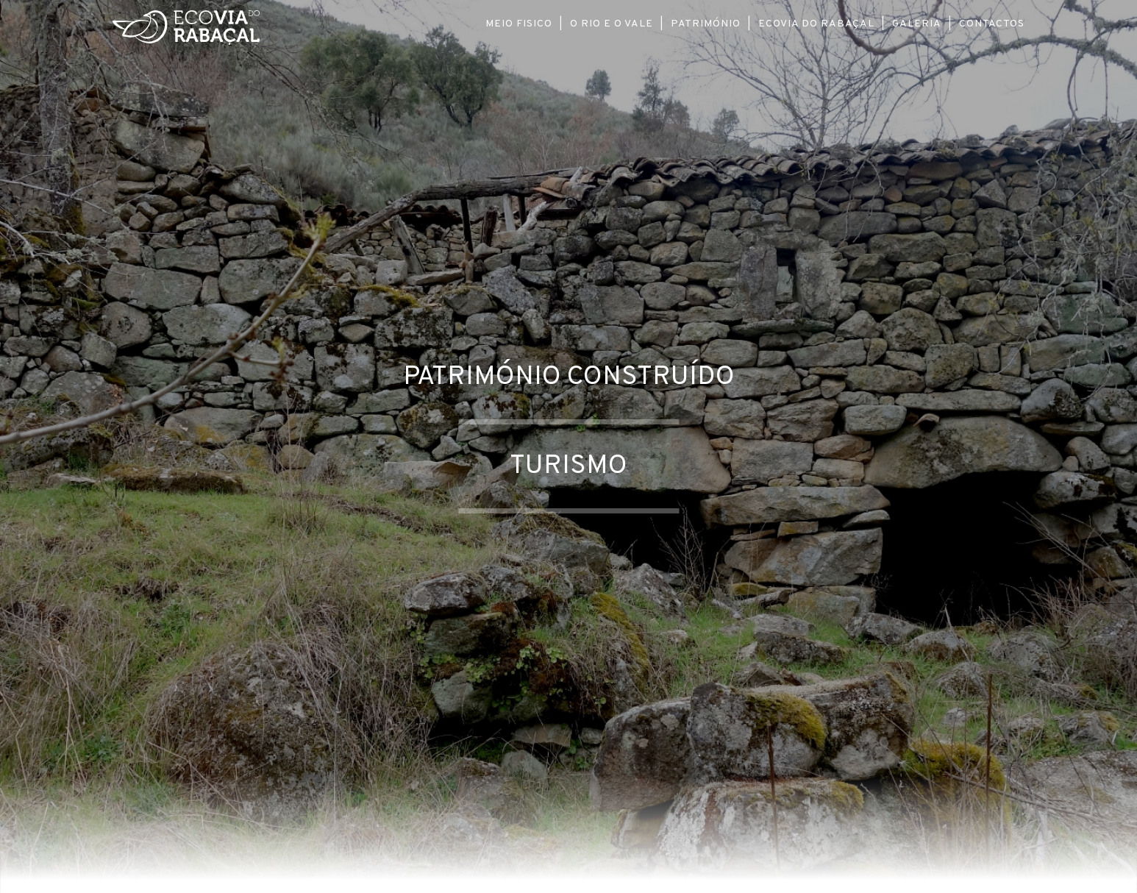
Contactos (991, 24)
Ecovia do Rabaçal (816, 24)
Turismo (568, 466)
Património (706, 24)
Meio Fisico (518, 24)
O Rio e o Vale (611, 24)
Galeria (916, 24)
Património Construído (569, 377)
